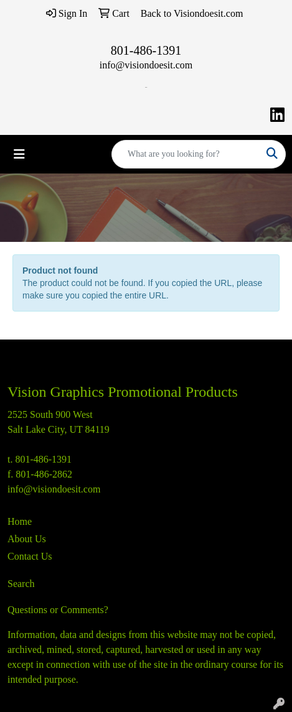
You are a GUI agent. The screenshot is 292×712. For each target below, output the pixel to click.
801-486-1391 (146, 50)
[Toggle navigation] (19, 154)
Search (21, 583)
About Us (26, 539)
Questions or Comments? (57, 609)
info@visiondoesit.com (146, 65)
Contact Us (29, 556)
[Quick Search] (185, 154)
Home (19, 521)
